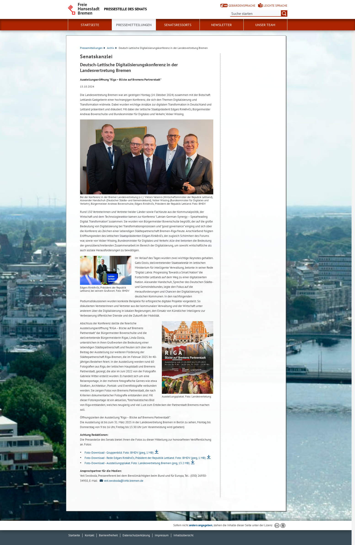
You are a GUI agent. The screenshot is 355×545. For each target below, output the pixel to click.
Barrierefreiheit (108, 535)
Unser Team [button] (265, 25)
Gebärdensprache (242, 6)
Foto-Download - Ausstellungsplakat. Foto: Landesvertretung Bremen (137, 463)
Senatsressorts (177, 25)
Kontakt (89, 535)
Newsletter (221, 25)
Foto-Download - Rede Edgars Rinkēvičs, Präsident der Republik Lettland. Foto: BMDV (145, 458)
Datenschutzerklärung (136, 535)
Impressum (162, 535)
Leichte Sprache (275, 6)
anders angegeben (200, 525)
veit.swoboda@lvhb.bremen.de (121, 481)
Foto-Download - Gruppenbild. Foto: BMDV (119, 453)
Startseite (90, 25)
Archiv (112, 48)
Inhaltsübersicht (183, 535)
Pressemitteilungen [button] (134, 25)
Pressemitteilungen (92, 48)
